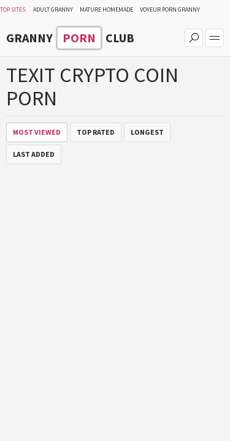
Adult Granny (53, 9)
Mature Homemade (106, 9)
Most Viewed (37, 132)
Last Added (34, 154)
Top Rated (96, 132)
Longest (147, 132)
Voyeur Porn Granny (170, 9)
